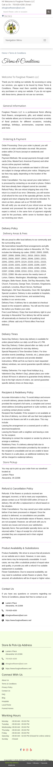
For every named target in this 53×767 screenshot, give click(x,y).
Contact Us (6, 691)
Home (4, 53)
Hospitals (5, 701)
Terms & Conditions (17, 53)
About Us (5, 680)
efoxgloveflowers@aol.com (13, 8)
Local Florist (6, 705)
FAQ (3, 694)
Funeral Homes (7, 708)
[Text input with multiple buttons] (24, 11)
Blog (3, 698)
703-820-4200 (11, 659)
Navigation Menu (14, 40)
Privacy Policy (7, 687)
